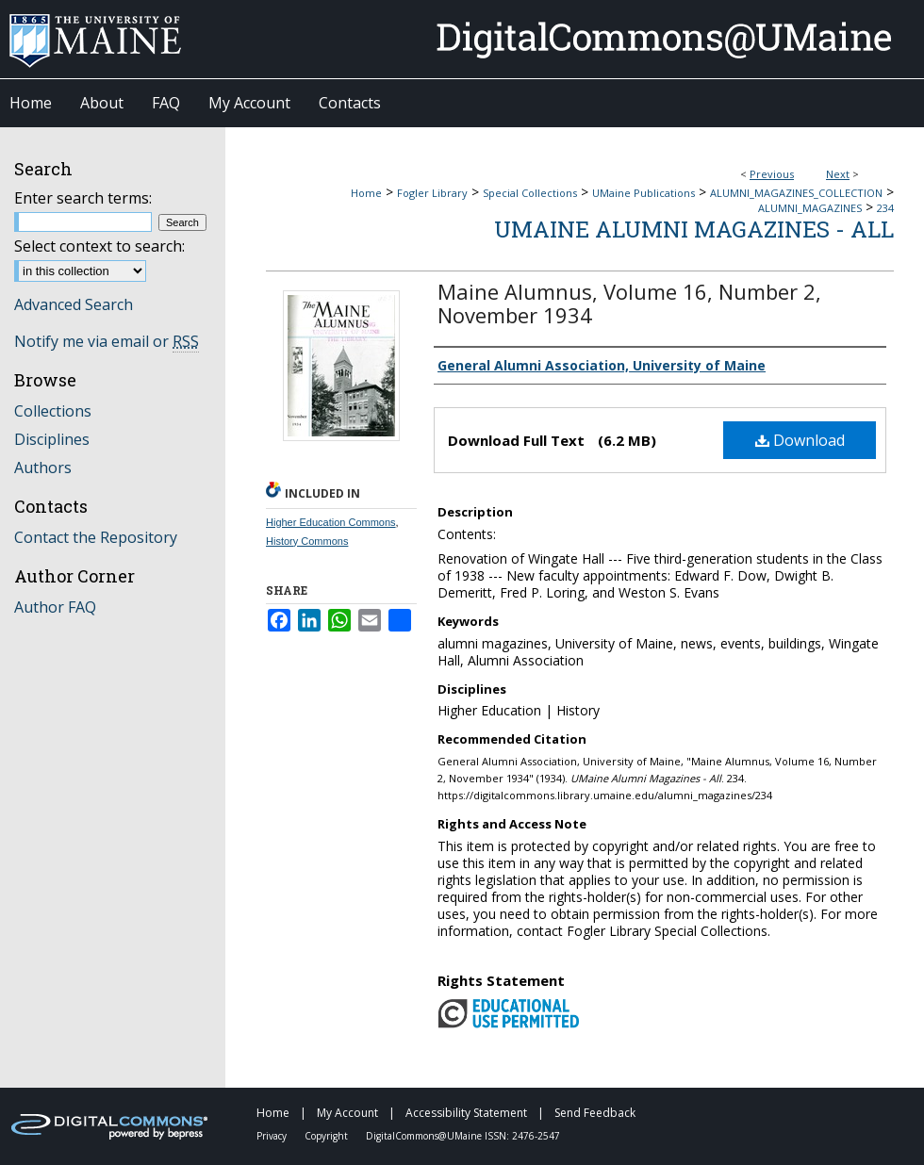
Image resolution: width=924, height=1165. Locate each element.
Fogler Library (432, 193)
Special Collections (530, 193)
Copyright (328, 1135)
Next (838, 174)
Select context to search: (99, 246)
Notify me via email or (106, 341)
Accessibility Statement (467, 1113)
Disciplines (52, 439)
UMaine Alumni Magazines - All (694, 229)
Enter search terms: (83, 198)
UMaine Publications (643, 193)
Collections (52, 411)
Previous (772, 174)
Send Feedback (594, 1113)
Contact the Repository (95, 537)
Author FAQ (55, 607)
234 (885, 208)
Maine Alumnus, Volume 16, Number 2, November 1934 (629, 303)
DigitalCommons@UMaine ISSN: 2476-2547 (463, 1135)
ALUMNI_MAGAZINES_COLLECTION (796, 193)
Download (800, 440)
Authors (43, 467)
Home (366, 193)
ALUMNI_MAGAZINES (810, 208)
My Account (349, 1113)
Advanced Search (73, 304)
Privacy (272, 1135)
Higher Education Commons (331, 522)
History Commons (307, 541)
